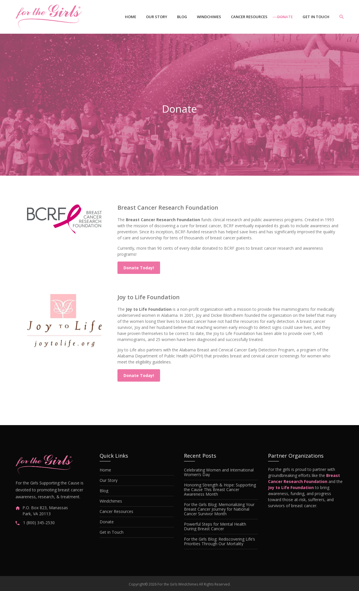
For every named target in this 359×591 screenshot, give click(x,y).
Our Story (156, 16)
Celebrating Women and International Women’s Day (219, 472)
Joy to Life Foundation (148, 297)
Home (130, 16)
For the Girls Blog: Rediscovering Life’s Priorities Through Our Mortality (219, 541)
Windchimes (209, 16)
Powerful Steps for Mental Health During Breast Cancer (215, 526)
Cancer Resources (249, 16)
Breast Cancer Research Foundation (167, 207)
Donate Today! (139, 267)
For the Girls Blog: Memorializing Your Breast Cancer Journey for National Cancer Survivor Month (219, 509)
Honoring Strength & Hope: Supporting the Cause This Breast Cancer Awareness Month (220, 490)
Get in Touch (316, 16)
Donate (285, 16)
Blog (182, 16)
